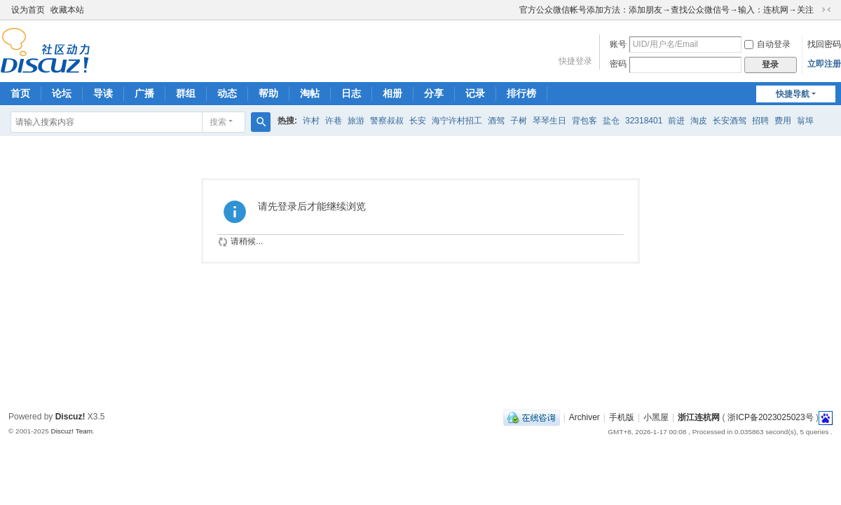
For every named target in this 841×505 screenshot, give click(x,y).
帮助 (268, 93)
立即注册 (824, 64)
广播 (144, 93)
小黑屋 (656, 417)
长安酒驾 (729, 121)
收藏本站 (67, 10)
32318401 (643, 121)
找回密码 (824, 44)
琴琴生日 (549, 121)
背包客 (584, 121)
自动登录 (767, 44)
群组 (186, 93)
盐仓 (611, 121)
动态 (227, 93)
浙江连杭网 (699, 417)
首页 (20, 93)
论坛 (61, 93)
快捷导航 (792, 94)
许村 (311, 121)
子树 (518, 121)
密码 (618, 64)
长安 (417, 121)
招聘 (760, 121)
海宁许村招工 (457, 121)
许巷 (333, 121)
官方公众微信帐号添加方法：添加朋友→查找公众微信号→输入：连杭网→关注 (666, 10)
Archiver (584, 417)
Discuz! (70, 417)
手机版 (621, 417)
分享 (434, 93)
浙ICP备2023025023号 (770, 417)
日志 (351, 93)
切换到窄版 (826, 10)
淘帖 (310, 93)
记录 (475, 93)
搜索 (218, 122)
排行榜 (521, 93)
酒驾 (496, 121)
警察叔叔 (387, 121)
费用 (782, 121)
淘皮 (698, 121)
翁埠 (805, 121)
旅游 (356, 121)
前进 (676, 121)
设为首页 (28, 10)
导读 (103, 93)
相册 (392, 93)
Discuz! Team (71, 431)
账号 (618, 44)
